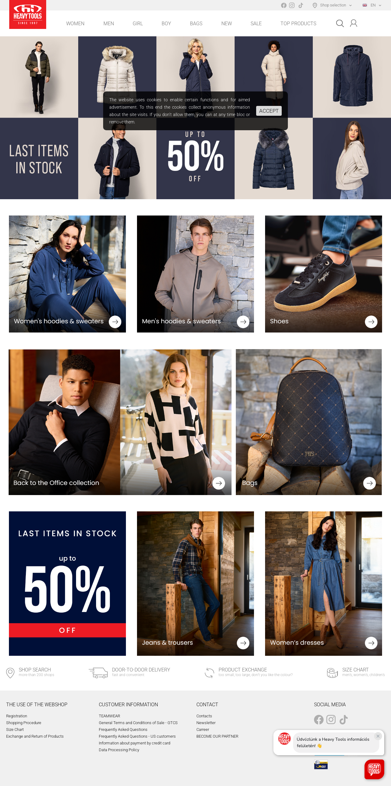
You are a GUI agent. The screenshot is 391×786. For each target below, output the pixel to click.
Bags (196, 23)
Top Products (298, 23)
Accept (269, 111)
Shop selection (333, 5)
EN (369, 5)
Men (108, 23)
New (226, 23)
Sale (256, 23)
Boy (166, 23)
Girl (138, 23)
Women (75, 23)
